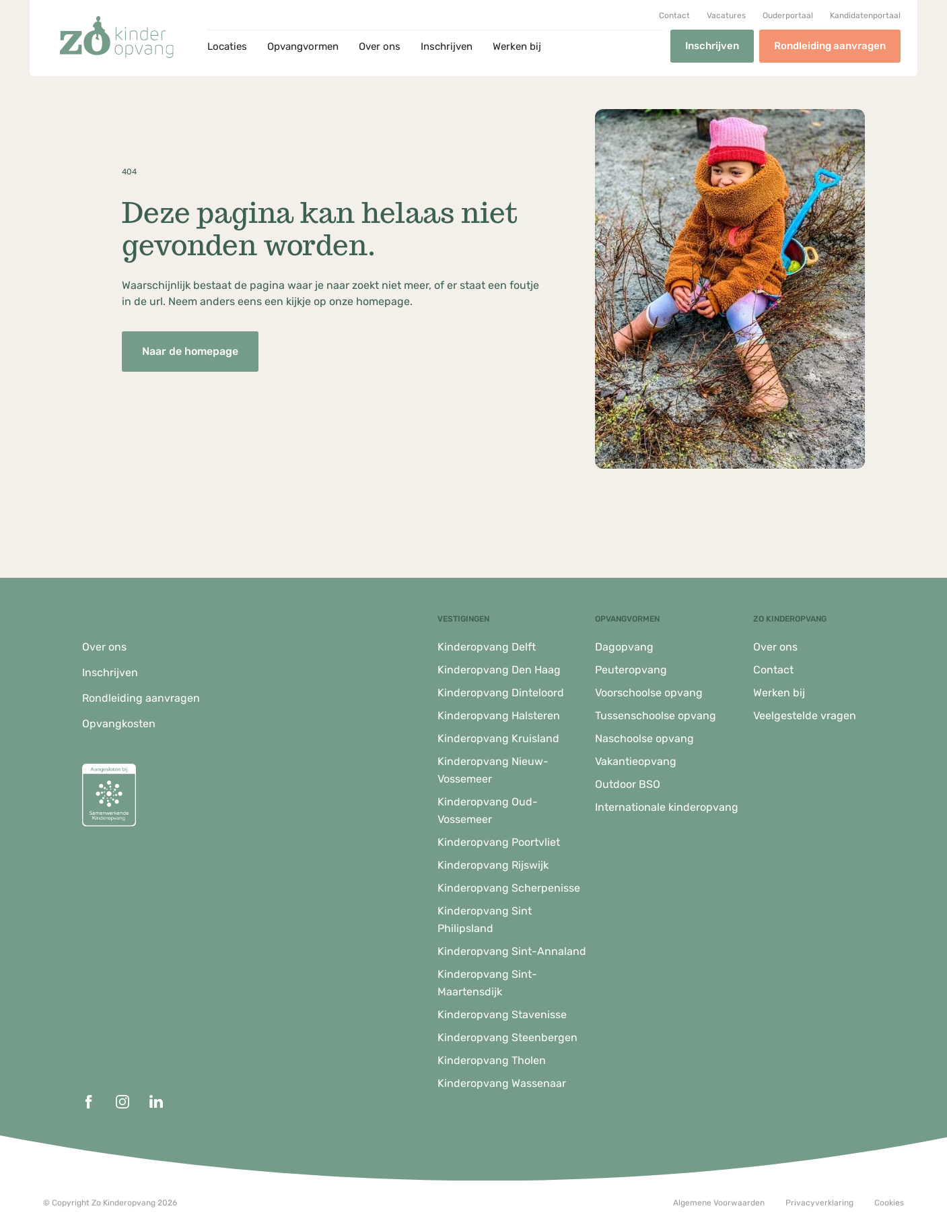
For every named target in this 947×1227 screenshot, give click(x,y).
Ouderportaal (788, 15)
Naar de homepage (190, 351)
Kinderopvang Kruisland (498, 738)
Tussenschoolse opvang (655, 715)
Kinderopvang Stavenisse (502, 1014)
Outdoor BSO (627, 784)
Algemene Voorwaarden (719, 1202)
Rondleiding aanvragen (830, 46)
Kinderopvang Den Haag (499, 669)
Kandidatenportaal (865, 15)
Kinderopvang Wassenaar (501, 1083)
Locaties (227, 46)
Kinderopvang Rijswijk (493, 865)
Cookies (889, 1202)
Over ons (379, 46)
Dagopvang (624, 646)
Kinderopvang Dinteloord (500, 692)
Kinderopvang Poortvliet (498, 842)
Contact (674, 15)
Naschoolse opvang (644, 738)
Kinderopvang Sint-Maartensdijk (487, 983)
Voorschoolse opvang (649, 692)
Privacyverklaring (819, 1202)
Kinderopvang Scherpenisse (508, 888)
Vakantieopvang (635, 761)
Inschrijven (446, 46)
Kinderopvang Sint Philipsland (484, 919)
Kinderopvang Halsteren (498, 715)
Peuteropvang (631, 669)
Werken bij (517, 46)
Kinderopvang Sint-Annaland (511, 951)
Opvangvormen (303, 46)
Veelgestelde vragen (804, 715)
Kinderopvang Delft (486, 646)
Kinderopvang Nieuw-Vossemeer (493, 770)
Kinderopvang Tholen (491, 1060)
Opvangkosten (118, 723)
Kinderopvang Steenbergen (507, 1037)
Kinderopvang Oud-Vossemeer (487, 810)
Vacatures (726, 15)
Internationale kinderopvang (666, 807)
